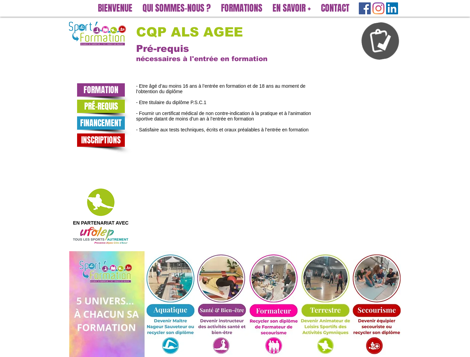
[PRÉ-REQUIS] (101, 106)
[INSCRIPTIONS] (101, 140)
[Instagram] (378, 8)
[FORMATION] (101, 90)
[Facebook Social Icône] (365, 8)
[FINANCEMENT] (101, 123)
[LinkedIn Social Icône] (392, 8)
